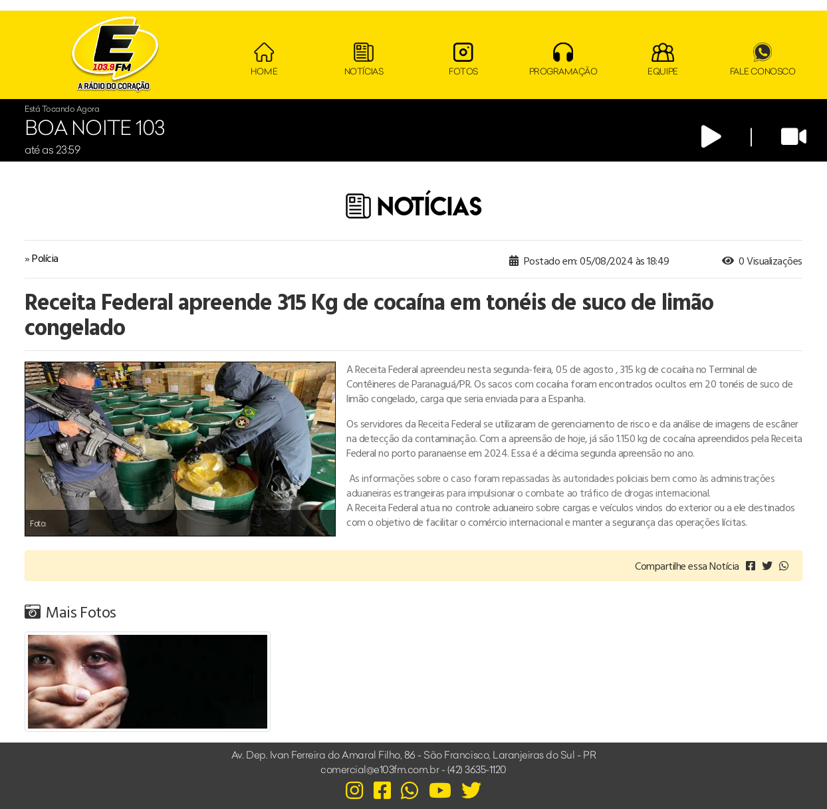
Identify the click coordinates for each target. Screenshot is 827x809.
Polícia (45, 258)
